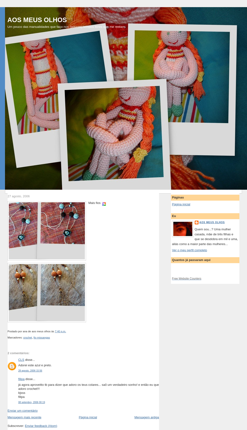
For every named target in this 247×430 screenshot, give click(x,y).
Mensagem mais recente (24, 417)
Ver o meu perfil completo (189, 250)
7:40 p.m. (60, 331)
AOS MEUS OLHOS (37, 20)
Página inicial (88, 417)
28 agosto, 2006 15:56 (30, 370)
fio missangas (42, 337)
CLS (21, 360)
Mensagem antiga (146, 417)
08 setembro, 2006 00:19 (31, 402)
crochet (27, 337)
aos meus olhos (212, 222)
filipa (21, 379)
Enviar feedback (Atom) (41, 426)
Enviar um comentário (23, 410)
